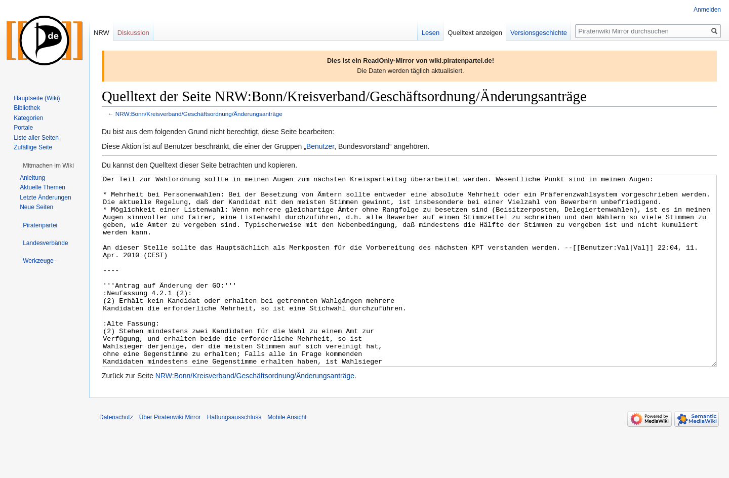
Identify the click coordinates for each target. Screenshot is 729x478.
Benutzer (320, 146)
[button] (48, 165)
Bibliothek (27, 107)
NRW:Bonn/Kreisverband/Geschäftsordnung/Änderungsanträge (198, 113)
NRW (101, 32)
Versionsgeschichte (538, 32)
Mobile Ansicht (286, 455)
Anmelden (707, 9)
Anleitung (32, 177)
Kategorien (28, 118)
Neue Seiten (36, 207)
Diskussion (133, 32)
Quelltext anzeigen (475, 32)
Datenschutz (116, 455)
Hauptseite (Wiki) (37, 98)
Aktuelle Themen (42, 187)
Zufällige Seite (33, 147)
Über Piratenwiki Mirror (170, 455)
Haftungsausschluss (234, 455)
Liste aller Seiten (36, 137)
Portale (23, 127)
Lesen (430, 32)
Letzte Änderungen (45, 197)
